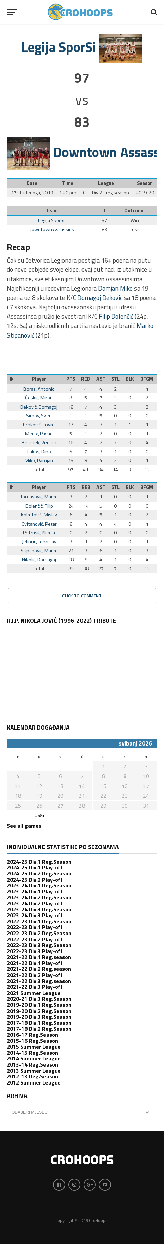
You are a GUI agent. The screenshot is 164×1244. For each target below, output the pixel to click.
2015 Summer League (34, 1046)
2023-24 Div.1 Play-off (35, 891)
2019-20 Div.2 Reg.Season (39, 1011)
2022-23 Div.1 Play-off (35, 927)
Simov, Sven (39, 415)
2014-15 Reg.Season (32, 1053)
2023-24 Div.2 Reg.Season (39, 897)
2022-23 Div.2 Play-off (35, 939)
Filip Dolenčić (116, 316)
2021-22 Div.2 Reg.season (39, 969)
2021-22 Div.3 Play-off (35, 987)
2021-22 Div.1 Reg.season (39, 957)
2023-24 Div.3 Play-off (35, 915)
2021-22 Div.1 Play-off (35, 963)
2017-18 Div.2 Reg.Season (39, 1028)
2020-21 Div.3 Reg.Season (39, 999)
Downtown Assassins (51, 229)
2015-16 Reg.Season (32, 1041)
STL (115, 379)
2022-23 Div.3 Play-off (35, 951)
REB (85, 379)
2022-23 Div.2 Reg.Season (39, 933)
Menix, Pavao (39, 433)
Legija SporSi (51, 220)
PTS (70, 379)
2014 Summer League (34, 1058)
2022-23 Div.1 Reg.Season (39, 921)
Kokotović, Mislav (39, 515)
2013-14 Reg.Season (32, 1064)
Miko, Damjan (39, 460)
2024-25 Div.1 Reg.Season (39, 861)
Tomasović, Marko (39, 497)
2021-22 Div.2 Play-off (35, 975)
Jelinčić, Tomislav (39, 541)
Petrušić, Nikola (39, 532)
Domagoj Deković (100, 297)
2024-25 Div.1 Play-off (35, 867)
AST (100, 379)
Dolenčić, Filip (39, 506)
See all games (24, 826)
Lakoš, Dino (39, 451)
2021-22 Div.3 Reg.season (39, 981)
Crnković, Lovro (39, 424)
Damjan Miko (115, 288)
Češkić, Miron (39, 397)
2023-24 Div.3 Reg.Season (39, 909)
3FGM (147, 379)
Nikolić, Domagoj (39, 559)
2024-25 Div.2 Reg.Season (39, 873)
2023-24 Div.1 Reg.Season (39, 885)
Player (39, 379)
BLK (130, 379)
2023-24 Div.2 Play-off (35, 903)
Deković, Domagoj (38, 407)
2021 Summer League (34, 993)
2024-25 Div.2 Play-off (35, 879)
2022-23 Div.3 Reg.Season (39, 945)
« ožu (39, 816)
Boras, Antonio (39, 389)
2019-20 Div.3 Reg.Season (39, 1017)
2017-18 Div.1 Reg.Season (39, 1023)
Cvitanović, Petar (39, 524)
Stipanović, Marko (39, 550)
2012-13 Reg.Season (32, 1076)
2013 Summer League (34, 1071)
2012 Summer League (34, 1082)
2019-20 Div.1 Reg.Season (39, 1005)
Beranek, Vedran (39, 442)
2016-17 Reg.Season (32, 1035)
